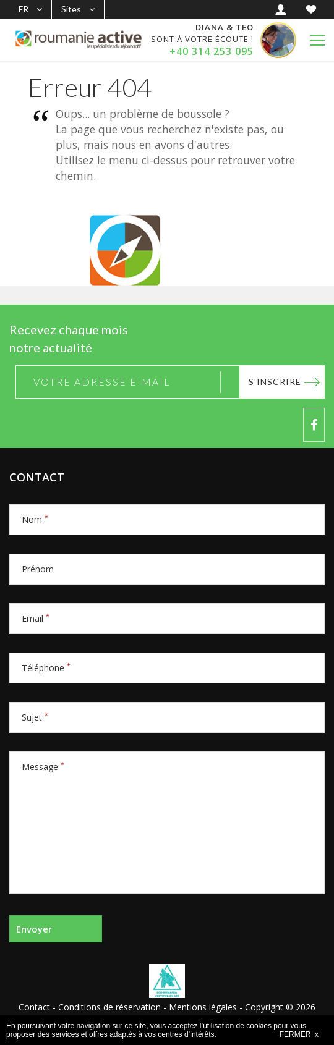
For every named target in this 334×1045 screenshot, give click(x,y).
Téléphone (46, 668)
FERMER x (299, 1034)
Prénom (38, 569)
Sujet (35, 717)
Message (43, 766)
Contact (34, 1007)
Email (35, 618)
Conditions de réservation (109, 1007)
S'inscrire (275, 381)
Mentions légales (203, 1007)
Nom (35, 519)
